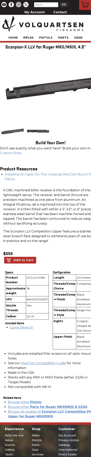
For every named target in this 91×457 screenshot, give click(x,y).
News (9, 440)
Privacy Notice (68, 440)
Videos (10, 449)
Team (9, 454)
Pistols (46, 37)
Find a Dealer (67, 454)
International (67, 449)
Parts (63, 37)
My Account (34, 12)
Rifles (28, 37)
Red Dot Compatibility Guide (43, 363)
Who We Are (14, 435)
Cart (85, 0)
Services (38, 454)
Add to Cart (23, 260)
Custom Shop (11, 153)
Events (10, 445)
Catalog (63, 445)
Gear (78, 37)
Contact (60, 12)
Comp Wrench (21, 327)
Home (13, 37)
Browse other (24, 402)
